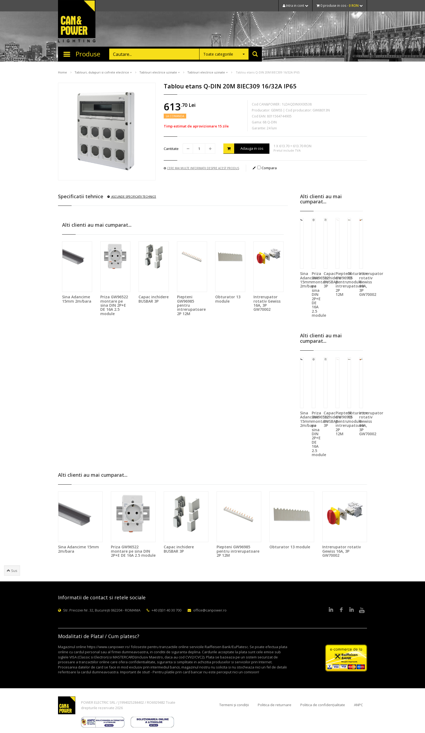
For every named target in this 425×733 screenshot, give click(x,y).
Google (351, 610)
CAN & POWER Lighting (76, 21)
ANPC (358, 704)
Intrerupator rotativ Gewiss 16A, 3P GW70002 (267, 303)
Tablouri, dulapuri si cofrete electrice (103, 72)
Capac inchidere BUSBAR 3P (154, 298)
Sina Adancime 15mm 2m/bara (76, 298)
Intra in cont (295, 5)
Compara (267, 167)
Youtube (362, 610)
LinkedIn (331, 610)
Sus (12, 570)
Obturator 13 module (227, 298)
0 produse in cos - (340, 5)
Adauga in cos (243, 148)
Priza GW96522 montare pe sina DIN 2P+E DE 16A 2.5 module (114, 305)
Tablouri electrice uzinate (159, 72)
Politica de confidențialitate (322, 704)
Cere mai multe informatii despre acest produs (201, 168)
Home (62, 72)
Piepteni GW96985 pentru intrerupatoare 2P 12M (238, 551)
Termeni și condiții (234, 704)
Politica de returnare (274, 704)
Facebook (341, 610)
